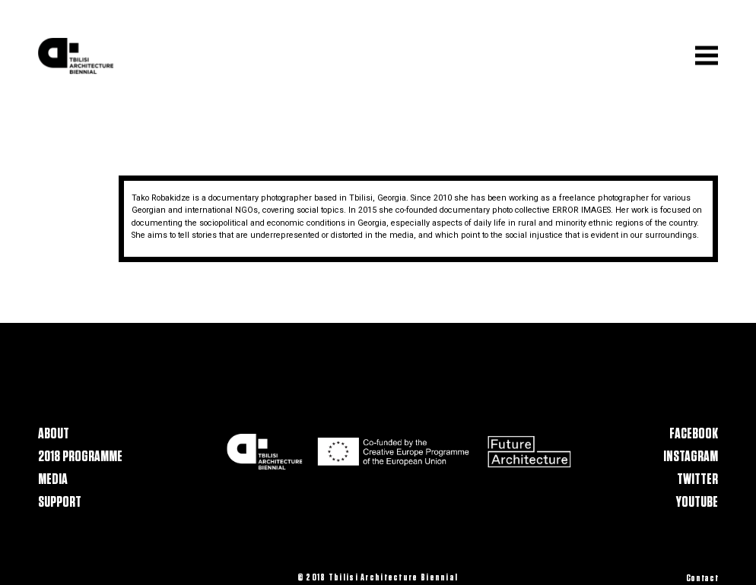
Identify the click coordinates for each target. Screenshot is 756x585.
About (53, 434)
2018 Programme (80, 457)
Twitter (697, 479)
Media (53, 479)
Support (59, 502)
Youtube (697, 502)
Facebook (693, 434)
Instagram (690, 457)
